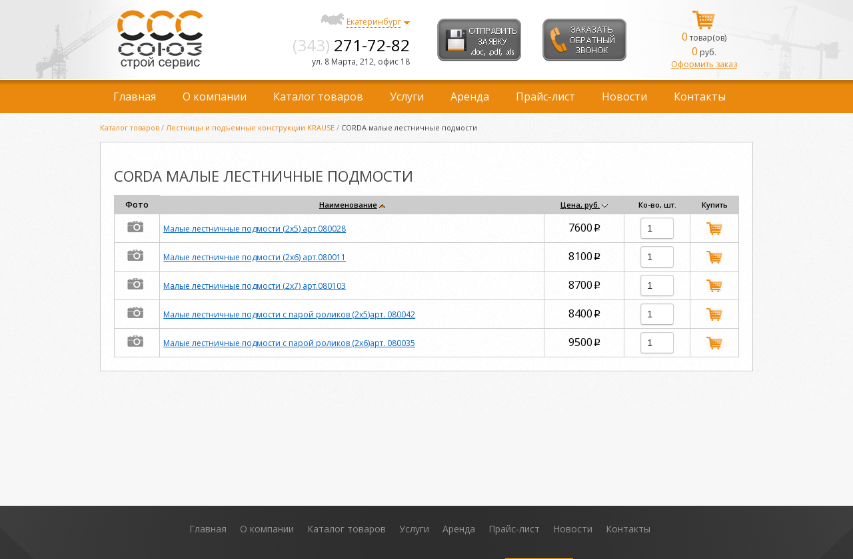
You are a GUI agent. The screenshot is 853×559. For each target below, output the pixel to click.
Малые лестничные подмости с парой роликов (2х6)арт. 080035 (289, 343)
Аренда (469, 96)
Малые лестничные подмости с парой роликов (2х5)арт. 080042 (289, 314)
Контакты (700, 96)
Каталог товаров (318, 96)
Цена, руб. (580, 205)
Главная (134, 96)
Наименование (348, 205)
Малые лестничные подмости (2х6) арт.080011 (254, 257)
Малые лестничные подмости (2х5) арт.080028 (254, 228)
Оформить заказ (704, 64)
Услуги (407, 96)
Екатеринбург (374, 21)
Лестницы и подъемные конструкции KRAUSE (250, 127)
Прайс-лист (545, 96)
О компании (215, 96)
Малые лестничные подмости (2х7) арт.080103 (254, 285)
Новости (624, 96)
